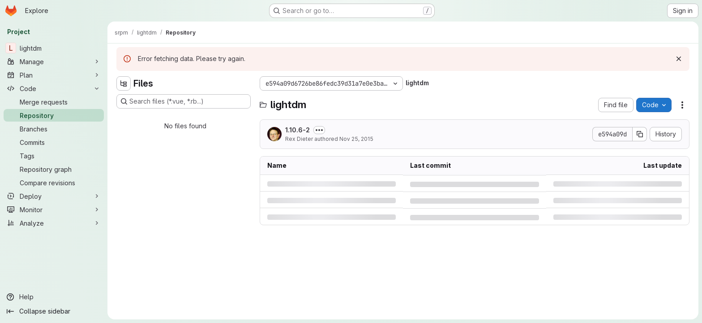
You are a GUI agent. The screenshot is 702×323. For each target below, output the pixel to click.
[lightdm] (54, 48)
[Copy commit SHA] (640, 134)
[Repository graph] (54, 169)
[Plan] (54, 75)
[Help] (54, 297)
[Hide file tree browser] (123, 83)
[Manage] (54, 61)
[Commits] (54, 142)
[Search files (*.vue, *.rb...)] (183, 101)
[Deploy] (54, 196)
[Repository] (54, 115)
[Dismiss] (678, 58)
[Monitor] (54, 209)
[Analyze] (54, 223)
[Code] (54, 88)
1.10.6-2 (297, 130)
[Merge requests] (54, 102)
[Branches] (54, 128)
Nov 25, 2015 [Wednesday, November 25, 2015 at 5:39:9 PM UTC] (356, 138)
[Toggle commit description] (319, 130)
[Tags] (54, 155)
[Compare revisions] (54, 182)
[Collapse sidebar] (54, 311)
